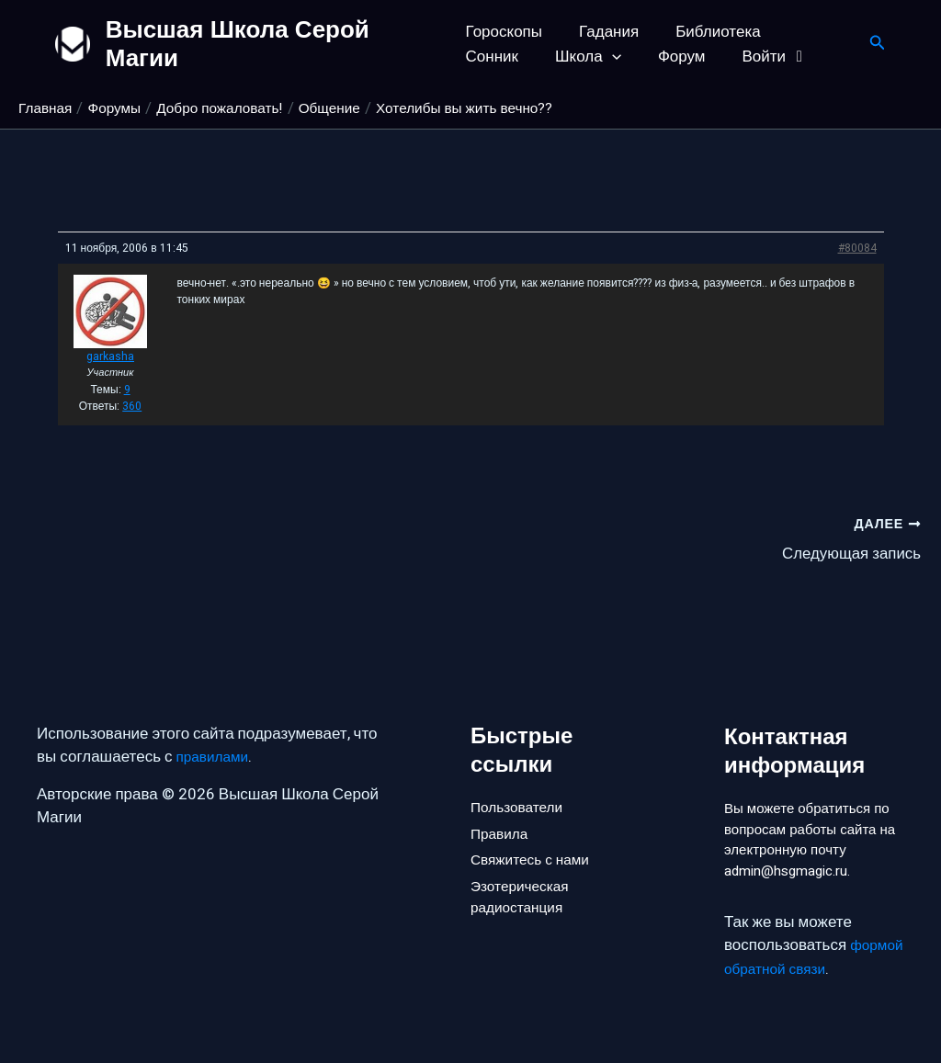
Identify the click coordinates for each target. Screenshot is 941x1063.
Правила (502, 802)
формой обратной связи (811, 968)
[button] (522, 56)
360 (132, 406)
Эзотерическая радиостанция (524, 876)
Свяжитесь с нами (535, 832)
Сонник (807, 31)
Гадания (603, 31)
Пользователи (521, 771)
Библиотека (706, 31)
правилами (216, 722)
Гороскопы (504, 31)
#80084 (857, 248)
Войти (675, 56)
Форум (586, 56)
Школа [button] (499, 56)
